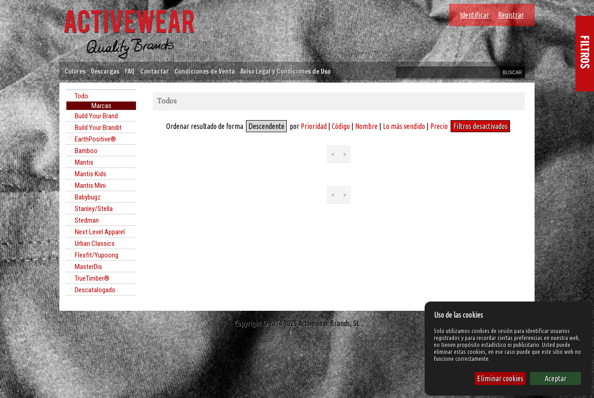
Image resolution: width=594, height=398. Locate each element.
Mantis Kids (90, 174)
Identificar (474, 15)
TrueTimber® (92, 278)
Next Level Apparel (100, 232)
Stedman (87, 220)
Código (341, 126)
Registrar (511, 15)
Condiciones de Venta (204, 71)
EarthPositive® (95, 139)
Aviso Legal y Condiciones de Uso (285, 71)
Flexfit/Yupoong (96, 255)
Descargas (105, 71)
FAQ (130, 71)
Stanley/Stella (94, 209)
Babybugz (88, 197)
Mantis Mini (90, 185)
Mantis (84, 162)
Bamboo (86, 151)
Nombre (366, 126)
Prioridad (314, 126)
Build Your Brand (96, 116)
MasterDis (88, 267)
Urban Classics (95, 243)
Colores (75, 71)
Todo (81, 96)
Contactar (154, 71)
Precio (439, 126)
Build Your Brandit (98, 127)
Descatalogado (95, 290)
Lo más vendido (404, 126)
